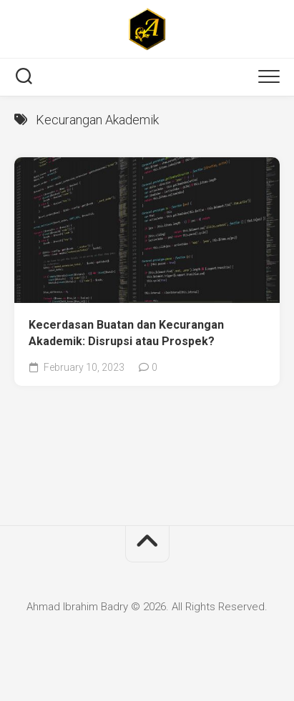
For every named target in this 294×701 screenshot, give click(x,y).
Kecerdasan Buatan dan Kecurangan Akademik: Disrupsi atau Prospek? (126, 333)
